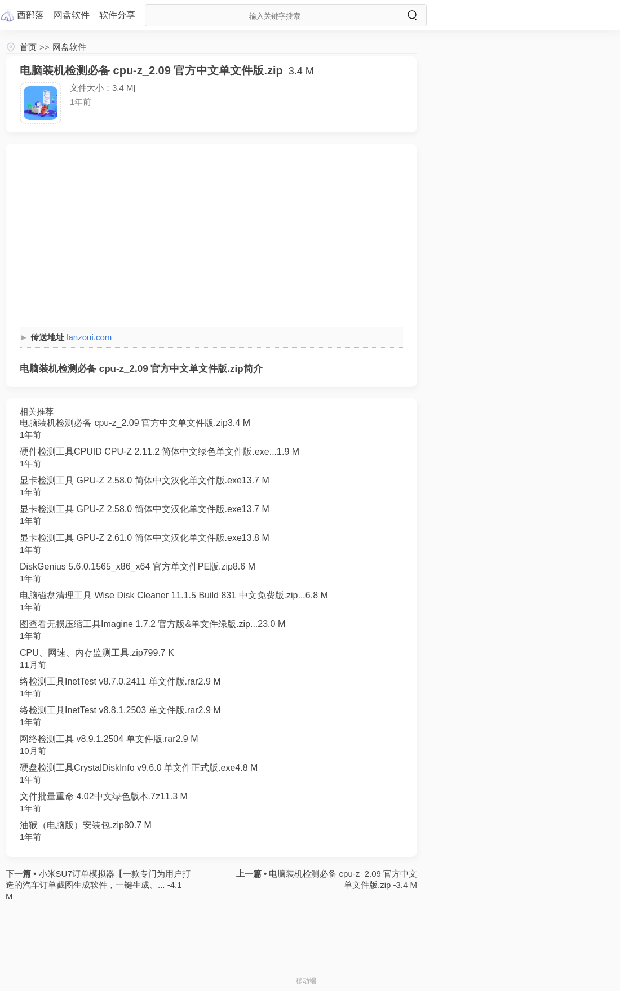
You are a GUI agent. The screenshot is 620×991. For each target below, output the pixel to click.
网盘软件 (69, 47)
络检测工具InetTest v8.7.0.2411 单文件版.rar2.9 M (120, 681)
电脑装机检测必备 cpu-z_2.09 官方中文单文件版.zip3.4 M (135, 423)
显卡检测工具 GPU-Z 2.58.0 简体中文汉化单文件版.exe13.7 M (144, 480)
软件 (117, 15)
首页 (28, 47)
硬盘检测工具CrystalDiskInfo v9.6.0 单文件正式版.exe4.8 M (139, 767)
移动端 (306, 981)
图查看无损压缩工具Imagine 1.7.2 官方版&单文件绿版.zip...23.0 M (152, 624)
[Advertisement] (211, 236)
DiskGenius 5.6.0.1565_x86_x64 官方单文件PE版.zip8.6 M (137, 566)
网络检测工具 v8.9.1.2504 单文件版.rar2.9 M (109, 739)
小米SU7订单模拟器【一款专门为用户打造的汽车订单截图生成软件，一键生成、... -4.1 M (98, 885)
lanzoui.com (89, 337)
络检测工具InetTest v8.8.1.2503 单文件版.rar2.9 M (120, 710)
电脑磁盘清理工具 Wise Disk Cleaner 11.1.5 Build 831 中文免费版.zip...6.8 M (174, 595)
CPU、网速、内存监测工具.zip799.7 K (97, 652)
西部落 (30, 15)
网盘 (72, 15)
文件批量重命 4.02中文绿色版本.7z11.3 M (104, 796)
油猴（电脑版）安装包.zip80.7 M (86, 825)
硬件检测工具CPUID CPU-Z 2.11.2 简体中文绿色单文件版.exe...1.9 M (159, 451)
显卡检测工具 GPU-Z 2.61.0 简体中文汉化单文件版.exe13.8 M (144, 538)
